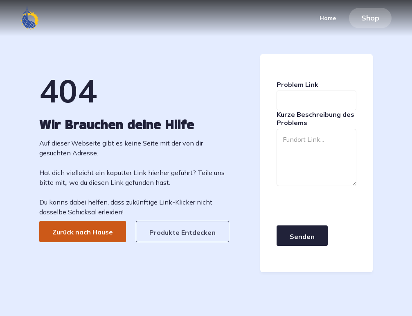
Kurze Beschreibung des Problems (315, 118)
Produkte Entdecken (182, 232)
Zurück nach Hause (82, 232)
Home (327, 18)
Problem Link (297, 84)
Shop (370, 18)
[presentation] (339, 206)
